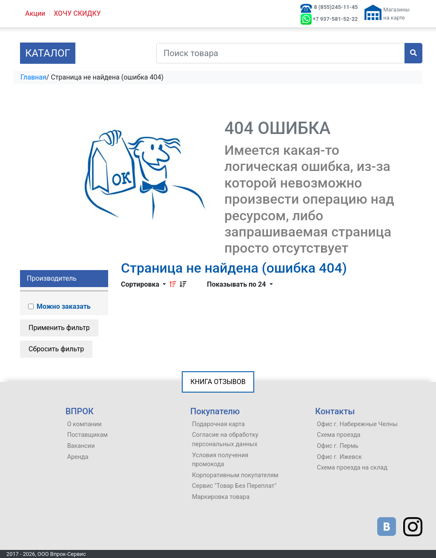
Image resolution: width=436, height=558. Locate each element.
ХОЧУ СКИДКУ (77, 13)
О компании (84, 424)
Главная (33, 77)
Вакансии (81, 446)
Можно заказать (59, 306)
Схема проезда (338, 434)
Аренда (78, 457)
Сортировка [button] (141, 284)
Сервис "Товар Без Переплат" (234, 486)
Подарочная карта (218, 424)
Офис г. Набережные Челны (357, 424)
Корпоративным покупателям (235, 475)
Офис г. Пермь (338, 446)
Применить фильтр (59, 328)
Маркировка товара (221, 497)
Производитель (52, 278)
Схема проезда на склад (352, 467)
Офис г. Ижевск (339, 457)
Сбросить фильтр (56, 349)
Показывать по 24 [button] (237, 284)
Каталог (47, 53)
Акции (35, 13)
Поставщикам (87, 434)
